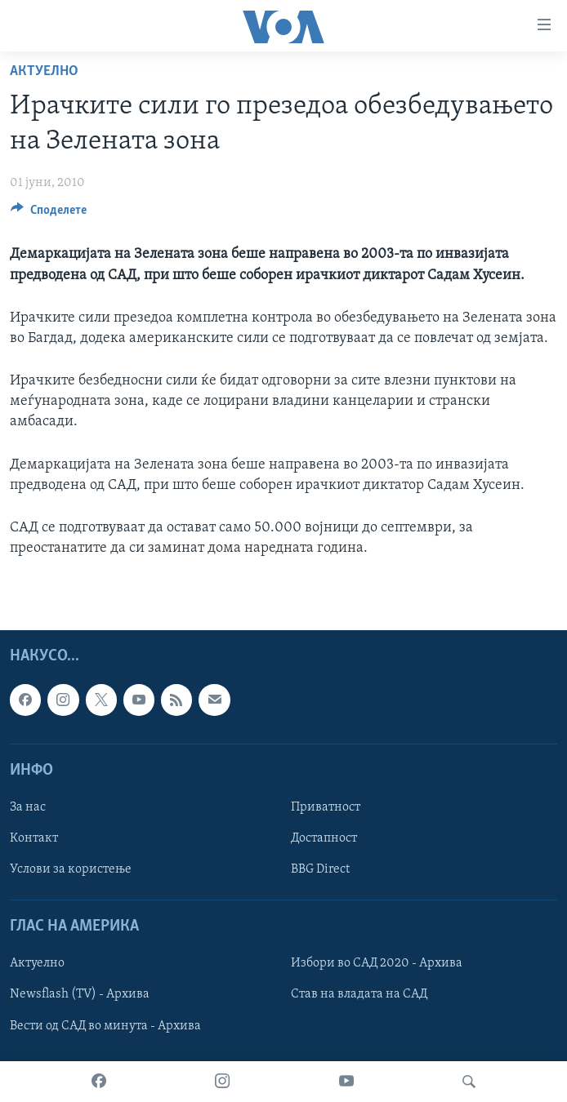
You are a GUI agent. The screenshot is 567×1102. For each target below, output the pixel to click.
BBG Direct (320, 869)
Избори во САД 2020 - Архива (376, 964)
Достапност (324, 838)
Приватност (325, 807)
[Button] (49, 213)
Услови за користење (71, 869)
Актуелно (44, 71)
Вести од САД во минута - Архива (105, 1026)
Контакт (34, 838)
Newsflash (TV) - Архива (80, 995)
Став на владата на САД (359, 995)
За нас (28, 807)
